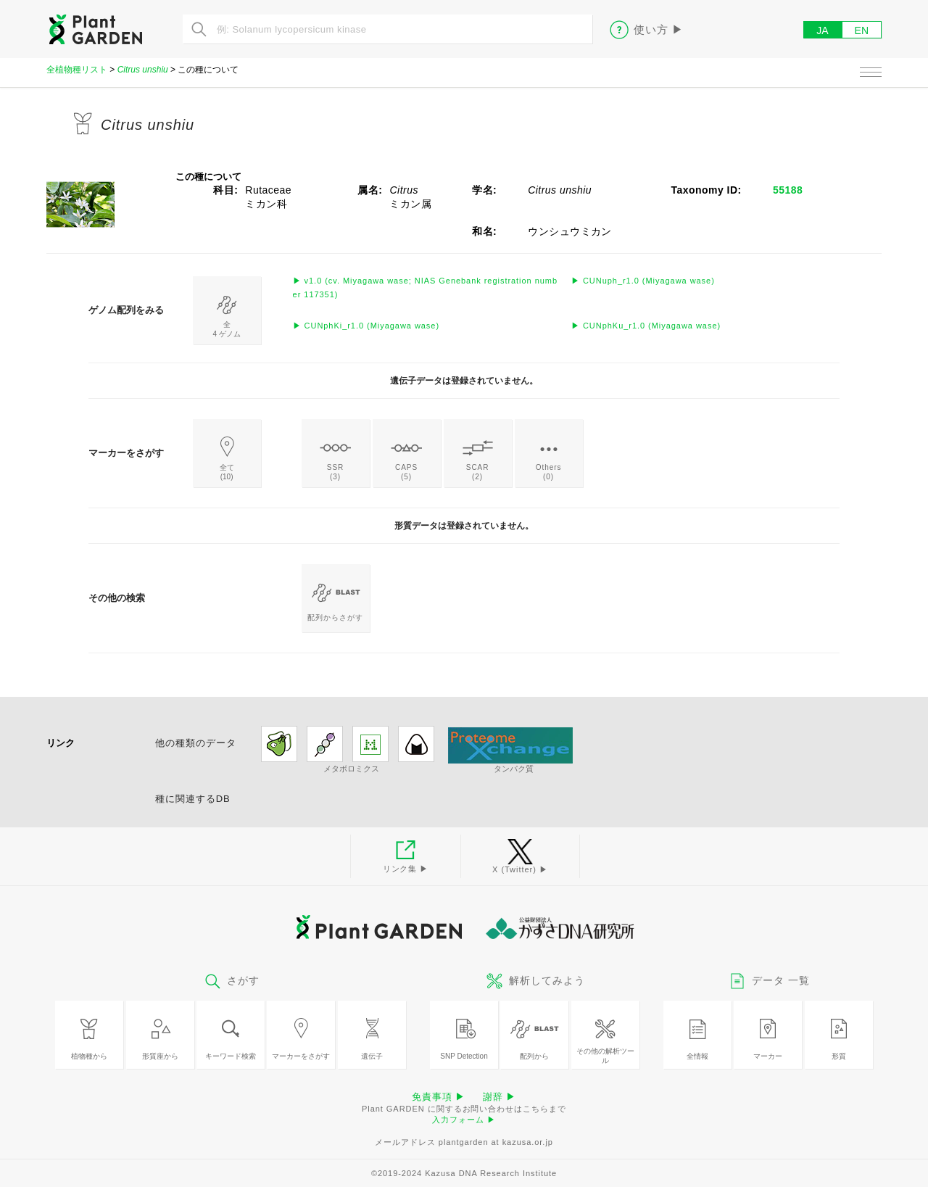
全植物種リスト (76, 70)
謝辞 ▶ (499, 1096)
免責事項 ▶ (438, 1096)
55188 (788, 190)
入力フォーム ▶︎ (464, 1119)
